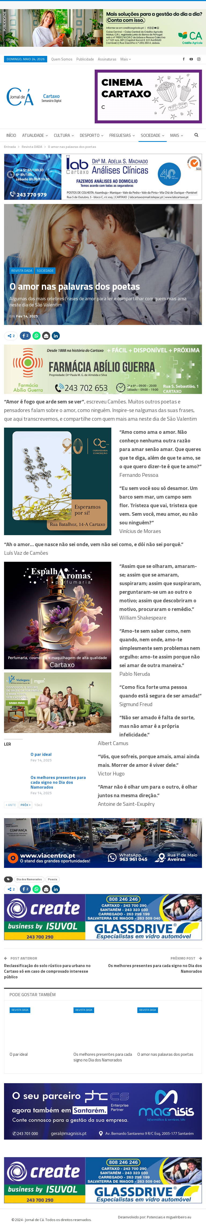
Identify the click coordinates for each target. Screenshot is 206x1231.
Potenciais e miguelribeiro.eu (169, 1217)
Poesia (52, 879)
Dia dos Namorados (29, 879)
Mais (125, 59)
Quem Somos (61, 59)
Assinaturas (107, 59)
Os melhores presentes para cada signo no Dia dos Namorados (58, 782)
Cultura (62, 135)
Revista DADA (21, 270)
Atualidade (33, 135)
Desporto (90, 135)
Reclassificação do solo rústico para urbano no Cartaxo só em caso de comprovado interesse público (47, 971)
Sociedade (150, 135)
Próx (25, 805)
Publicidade (85, 59)
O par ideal (41, 754)
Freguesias (120, 135)
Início (11, 135)
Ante (11, 805)
